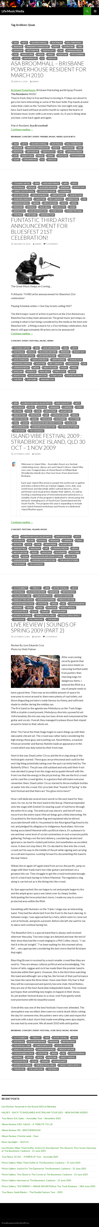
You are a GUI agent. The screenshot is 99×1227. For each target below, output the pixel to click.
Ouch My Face (20, 611)
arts (24, 43)
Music (51, 54)
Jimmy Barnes (58, 195)
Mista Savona (20, 419)
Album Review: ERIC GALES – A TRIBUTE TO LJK (27, 1124)
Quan (16, 58)
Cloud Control (64, 596)
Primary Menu (95, 11)
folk (28, 411)
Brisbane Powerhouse (38, 46)
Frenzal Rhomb (66, 600)
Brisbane (18, 46)
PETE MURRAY (78, 54)
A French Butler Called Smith (36, 403)
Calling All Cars (22, 596)
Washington (47, 215)
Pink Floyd (59, 207)
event (56, 46)
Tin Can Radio (36, 431)
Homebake (65, 191)
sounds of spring (22, 615)
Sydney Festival (74, 211)
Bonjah (42, 407)
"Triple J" (36, 588)
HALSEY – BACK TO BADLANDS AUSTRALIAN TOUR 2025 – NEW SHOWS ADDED (45, 1112)
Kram (54, 604)
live (15, 54)
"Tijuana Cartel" (22, 183)
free (80, 46)
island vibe (66, 411)
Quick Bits (69, 136)
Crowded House (47, 191)
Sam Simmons (30, 58)
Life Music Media (13, 11)
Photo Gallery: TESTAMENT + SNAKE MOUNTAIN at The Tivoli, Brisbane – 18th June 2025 (48, 1186)
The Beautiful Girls (45, 615)
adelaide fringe (51, 183)
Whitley (52, 58)
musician (62, 54)
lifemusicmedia (74, 50)
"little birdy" (20, 588)
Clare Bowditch (43, 596)
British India (69, 592)
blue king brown (48, 187)
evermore (68, 46)
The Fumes (31, 215)
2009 (37, 183)
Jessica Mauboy (39, 195)
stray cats (56, 211)
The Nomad (19, 431)
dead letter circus (23, 600)
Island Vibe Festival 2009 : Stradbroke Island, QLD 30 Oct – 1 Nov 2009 (48, 441)
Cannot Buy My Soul (24, 191)
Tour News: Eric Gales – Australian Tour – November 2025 (31, 1118)
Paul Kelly (45, 207)
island (36, 529)
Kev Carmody (56, 199)
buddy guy (79, 187)
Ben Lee (31, 187)
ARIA (65, 183)
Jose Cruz (55, 1030)
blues (31, 407)
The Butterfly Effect (69, 615)
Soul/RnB (71, 423)
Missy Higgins (50, 203)
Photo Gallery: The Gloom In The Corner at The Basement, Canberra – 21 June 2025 (45, 1174)
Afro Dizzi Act (63, 403)
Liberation (72, 199)
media (40, 54)
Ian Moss (18, 50)
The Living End (36, 619)
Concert (27, 136)
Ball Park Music (74, 43)
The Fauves (19, 619)
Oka (16, 423)
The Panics (52, 619)
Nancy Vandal (68, 608)
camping (67, 407)
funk (38, 411)
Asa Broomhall (39, 43)
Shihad (45, 611)
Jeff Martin (32, 50)
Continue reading (22, 129)
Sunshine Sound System (43, 427)
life (60, 50)
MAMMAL (18, 608)
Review (74, 1030)
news (59, 136)
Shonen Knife (59, 611)
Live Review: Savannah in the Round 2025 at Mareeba (29, 1106)
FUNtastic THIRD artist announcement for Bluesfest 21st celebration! (43, 229)
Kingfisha (35, 415)
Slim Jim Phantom (37, 211)
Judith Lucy (48, 50)
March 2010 (27, 54)
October (74, 419)
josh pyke (40, 199)
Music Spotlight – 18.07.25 (15, 1142)
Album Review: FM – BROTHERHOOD (21, 1130)
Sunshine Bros (21, 427)
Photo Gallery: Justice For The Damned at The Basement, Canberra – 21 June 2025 (44, 1168)
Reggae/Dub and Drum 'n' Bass (47, 423)
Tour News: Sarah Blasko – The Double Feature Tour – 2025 (32, 1192)
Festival (34, 340)
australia (57, 43)
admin (35, 81)
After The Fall (60, 588)
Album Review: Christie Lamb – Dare (20, 1136)
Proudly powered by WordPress (15, 1223)
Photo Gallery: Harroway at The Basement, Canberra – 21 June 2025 (36, 1180)
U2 (42, 58)
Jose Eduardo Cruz (23, 604)
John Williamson (22, 199)
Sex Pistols (19, 211)
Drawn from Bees (45, 600)
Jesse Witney (20, 415)
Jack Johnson (21, 195)
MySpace (31, 207)
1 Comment (52, 244)
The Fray (18, 215)
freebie (44, 136)
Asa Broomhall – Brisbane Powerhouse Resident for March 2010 (48, 69)
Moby (64, 203)
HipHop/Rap (50, 411)
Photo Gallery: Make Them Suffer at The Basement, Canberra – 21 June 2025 (41, 1162)
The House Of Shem (69, 427)
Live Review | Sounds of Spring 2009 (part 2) (43, 627)
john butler (75, 195)
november (60, 419)
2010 (16, 43)
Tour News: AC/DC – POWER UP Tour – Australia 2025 (30, 1156)
